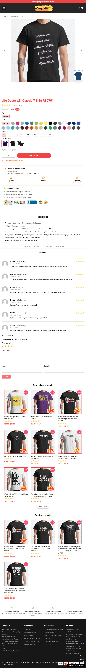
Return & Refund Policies (53, 635)
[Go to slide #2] (43, 87)
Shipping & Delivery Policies (54, 630)
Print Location (6, 138)
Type (3, 113)
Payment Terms (50, 632)
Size (3, 131)
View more (43, 506)
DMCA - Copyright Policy (32, 638)
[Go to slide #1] (32, 87)
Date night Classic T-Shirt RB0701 (15, 456)
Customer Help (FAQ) (52, 641)
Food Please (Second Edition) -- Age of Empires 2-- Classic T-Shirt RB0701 (42, 549)
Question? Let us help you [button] (76, 665)
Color (3, 119)
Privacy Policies (29, 635)
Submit (6, 376)
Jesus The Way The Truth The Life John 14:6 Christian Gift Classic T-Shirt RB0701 (15, 591)
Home (4, 16)
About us (27, 630)
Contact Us (48, 638)
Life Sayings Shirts (16, 16)
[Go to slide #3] (54, 87)
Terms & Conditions (30, 632)
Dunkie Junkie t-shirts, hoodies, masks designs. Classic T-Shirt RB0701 (68, 419)
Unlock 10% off (82, 658)
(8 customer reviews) (18, 105)
